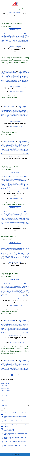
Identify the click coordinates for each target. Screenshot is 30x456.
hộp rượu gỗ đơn (20, 40)
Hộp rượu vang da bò (10, 116)
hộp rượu (13, 36)
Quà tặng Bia (4, 385)
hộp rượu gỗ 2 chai (7, 40)
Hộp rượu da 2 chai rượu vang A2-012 (15, 228)
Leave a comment (26, 42)
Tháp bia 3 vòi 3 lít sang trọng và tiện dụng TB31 (15, 441)
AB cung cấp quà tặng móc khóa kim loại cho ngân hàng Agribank (16, 425)
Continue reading (15, 29)
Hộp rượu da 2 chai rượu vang (11, 252)
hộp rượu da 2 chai (23, 36)
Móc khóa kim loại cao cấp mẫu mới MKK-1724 (15, 445)
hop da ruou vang (17, 72)
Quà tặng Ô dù (4, 395)
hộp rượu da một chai (23, 37)
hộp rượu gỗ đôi (14, 40)
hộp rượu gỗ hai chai (7, 80)
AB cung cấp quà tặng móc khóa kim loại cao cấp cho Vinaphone (16, 421)
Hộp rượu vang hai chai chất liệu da (13, 187)
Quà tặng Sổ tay (4, 397)
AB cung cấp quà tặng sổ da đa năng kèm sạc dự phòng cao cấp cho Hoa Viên (16, 429)
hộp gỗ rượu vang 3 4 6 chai (12, 75)
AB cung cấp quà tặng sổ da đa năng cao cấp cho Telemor (15, 417)
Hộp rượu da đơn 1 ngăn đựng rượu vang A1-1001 (15, 338)
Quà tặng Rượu (4, 405)
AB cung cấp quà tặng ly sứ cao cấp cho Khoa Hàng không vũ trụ (15, 434)
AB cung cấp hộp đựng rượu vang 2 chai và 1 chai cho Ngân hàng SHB (16, 438)
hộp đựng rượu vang (17, 35)
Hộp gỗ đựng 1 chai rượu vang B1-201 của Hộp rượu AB (15, 264)
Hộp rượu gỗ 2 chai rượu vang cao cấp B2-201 (15, 301)
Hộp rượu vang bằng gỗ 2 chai (23, 41)
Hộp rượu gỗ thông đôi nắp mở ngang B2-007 (15, 194)
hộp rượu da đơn (8, 37)
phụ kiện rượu (12, 42)
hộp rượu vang (14, 41)
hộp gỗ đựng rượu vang (7, 36)
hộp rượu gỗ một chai (8, 41)
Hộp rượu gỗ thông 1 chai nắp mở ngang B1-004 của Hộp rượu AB (15, 48)
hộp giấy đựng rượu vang (15, 73)
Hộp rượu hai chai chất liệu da (6, 151)
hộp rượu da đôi (9, 76)
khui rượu (8, 42)
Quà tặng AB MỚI (5, 383)
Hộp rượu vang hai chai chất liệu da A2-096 (15, 158)
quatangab (21, 18)
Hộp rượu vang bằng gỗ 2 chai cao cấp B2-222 (15, 14)
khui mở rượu (3, 42)
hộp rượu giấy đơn (15, 39)
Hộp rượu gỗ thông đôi (5, 222)
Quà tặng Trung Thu (5, 390)
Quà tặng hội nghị (5, 402)
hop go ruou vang (4, 75)
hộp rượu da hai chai (15, 37)
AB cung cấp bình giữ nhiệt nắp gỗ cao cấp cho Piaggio (16, 412)
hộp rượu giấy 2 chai (8, 39)
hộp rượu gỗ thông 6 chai (5, 81)
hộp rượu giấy (9, 77)
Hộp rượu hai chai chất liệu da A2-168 (14, 123)
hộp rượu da (18, 36)
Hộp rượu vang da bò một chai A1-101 (15, 88)
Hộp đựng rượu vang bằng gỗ (15, 12)
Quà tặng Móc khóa (5, 393)
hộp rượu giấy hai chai (23, 39)
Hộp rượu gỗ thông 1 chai (24, 80)
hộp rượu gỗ (10, 78)
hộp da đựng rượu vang (9, 35)
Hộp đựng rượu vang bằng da (15, 86)
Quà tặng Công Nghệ (5, 388)
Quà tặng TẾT (4, 400)
